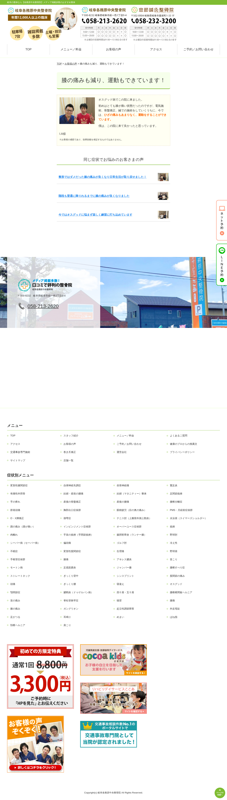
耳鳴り (67, 617)
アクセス (156, 49)
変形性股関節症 (72, 551)
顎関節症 (15, 592)
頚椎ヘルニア (17, 625)
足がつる (15, 617)
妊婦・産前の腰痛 (73, 493)
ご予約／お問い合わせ (198, 49)
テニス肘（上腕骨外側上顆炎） (134, 518)
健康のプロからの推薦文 (183, 443)
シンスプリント (125, 575)
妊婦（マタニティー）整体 (131, 493)
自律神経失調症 (72, 485)
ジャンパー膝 (124, 567)
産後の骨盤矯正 (72, 501)
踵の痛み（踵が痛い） (22, 526)
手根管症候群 (17, 559)
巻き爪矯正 (69, 452)
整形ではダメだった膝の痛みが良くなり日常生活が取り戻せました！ (102, 176)
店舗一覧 (68, 460)
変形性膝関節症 (19, 485)
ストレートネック (20, 575)
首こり (173, 559)
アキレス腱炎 (124, 559)
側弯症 (67, 518)
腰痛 (172, 600)
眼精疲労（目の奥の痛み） (131, 510)
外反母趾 (175, 608)
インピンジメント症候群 (77, 526)
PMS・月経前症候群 (181, 510)
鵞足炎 (173, 485)
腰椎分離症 (176, 501)
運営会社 (122, 452)
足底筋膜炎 (69, 567)
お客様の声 (113, 49)
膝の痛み (15, 608)
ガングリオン (70, 608)
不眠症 (14, 551)
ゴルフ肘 (122, 542)
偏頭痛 (67, 542)
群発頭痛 (15, 510)
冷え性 (173, 542)
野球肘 (173, 534)
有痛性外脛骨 (17, 493)
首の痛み (15, 600)
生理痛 (120, 551)
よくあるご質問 (178, 435)
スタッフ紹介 (70, 435)
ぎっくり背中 (70, 575)
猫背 (119, 600)
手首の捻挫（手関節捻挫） (78, 534)
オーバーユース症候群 (129, 526)
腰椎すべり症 (177, 567)
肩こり (67, 625)
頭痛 (12, 584)
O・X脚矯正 (17, 518)
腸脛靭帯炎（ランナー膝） (131, 534)
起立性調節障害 (125, 608)
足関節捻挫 (176, 493)
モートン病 (16, 567)
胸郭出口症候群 (72, 510)
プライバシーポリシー (182, 452)
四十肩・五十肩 (125, 592)
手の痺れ (15, 501)
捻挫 (172, 526)
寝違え (120, 584)
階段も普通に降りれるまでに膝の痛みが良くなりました (94, 195)
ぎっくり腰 (69, 584)
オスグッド (176, 584)
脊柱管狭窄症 (70, 600)
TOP (28, 49)
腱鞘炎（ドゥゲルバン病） (78, 592)
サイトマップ (17, 460)
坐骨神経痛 (123, 485)
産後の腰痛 (123, 501)
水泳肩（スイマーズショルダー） (188, 518)
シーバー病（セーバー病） (25, 542)
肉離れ (14, 534)
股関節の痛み (177, 575)
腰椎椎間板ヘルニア (181, 592)
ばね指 (173, 617)
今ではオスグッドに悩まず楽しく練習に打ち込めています (95, 214)
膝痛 (65, 559)
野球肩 (173, 551)
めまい (120, 617)
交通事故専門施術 (20, 452)
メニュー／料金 (71, 49)
